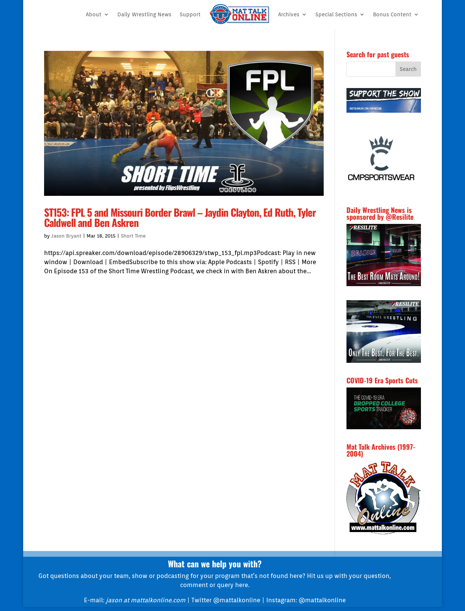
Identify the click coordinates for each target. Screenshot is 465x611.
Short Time (133, 236)
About (93, 14)
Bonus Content (392, 14)
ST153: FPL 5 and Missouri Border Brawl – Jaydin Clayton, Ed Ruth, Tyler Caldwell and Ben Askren (180, 217)
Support (190, 14)
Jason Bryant (66, 236)
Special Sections (336, 14)
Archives (288, 14)
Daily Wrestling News (144, 14)
